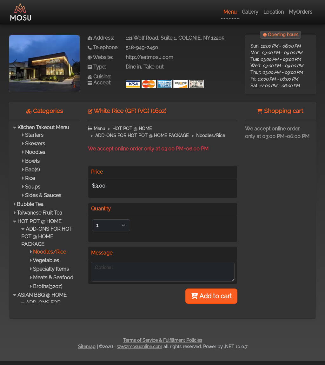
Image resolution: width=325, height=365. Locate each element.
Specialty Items (51, 269)
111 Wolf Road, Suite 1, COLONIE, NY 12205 (175, 38)
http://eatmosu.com (149, 57)
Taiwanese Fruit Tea (39, 213)
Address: (101, 38)
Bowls (32, 161)
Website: (100, 57)
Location (273, 12)
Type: (97, 67)
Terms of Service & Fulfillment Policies (162, 340)
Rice (30, 178)
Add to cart (211, 296)
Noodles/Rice (49, 252)
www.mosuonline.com (139, 346)
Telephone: (103, 47)
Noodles (35, 152)
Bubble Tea (30, 204)
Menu (230, 12)
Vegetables (46, 260)
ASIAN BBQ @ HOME (42, 295)
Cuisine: (99, 77)
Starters (34, 135)
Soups (32, 187)
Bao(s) (32, 170)
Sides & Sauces (43, 195)
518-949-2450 (142, 47)
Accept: (99, 83)
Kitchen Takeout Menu (43, 127)
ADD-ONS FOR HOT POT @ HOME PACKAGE (46, 236)
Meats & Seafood (53, 278)
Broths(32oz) (47, 286)
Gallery (250, 12)
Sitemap (87, 346)
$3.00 (98, 186)
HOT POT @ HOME (39, 221)
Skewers (35, 144)
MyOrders (300, 12)
